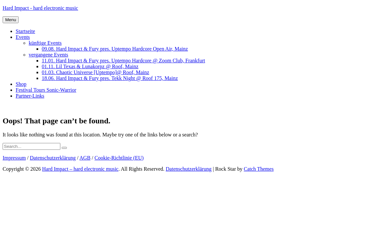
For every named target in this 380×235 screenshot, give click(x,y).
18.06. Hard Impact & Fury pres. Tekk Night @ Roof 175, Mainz (110, 78)
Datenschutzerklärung (53, 158)
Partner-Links (30, 96)
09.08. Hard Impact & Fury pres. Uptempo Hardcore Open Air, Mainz (115, 49)
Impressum (14, 158)
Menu (10, 19)
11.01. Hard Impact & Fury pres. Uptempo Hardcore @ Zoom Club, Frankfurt (123, 60)
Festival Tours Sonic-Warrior (46, 90)
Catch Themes (259, 169)
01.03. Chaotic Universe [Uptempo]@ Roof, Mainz (95, 72)
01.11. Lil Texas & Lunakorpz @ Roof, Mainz (90, 66)
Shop (21, 84)
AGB (85, 158)
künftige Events (45, 43)
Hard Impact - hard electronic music (40, 8)
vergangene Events (48, 54)
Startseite (25, 31)
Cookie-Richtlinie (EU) (119, 158)
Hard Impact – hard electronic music (80, 169)
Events (23, 37)
